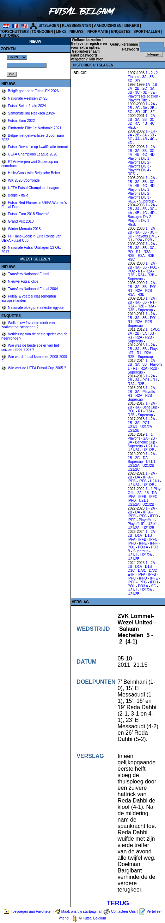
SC (153, 586)
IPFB (131, 481)
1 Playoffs (140, 436)
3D (137, 81)
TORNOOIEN (42, 32)
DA (145, 458)
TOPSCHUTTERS (14, 32)
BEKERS (131, 26)
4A (137, 123)
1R (153, 131)
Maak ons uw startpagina (80, 911)
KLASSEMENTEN (76, 26)
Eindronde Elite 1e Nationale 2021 (34, 128)
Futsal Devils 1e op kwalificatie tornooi (37, 147)
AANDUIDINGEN (108, 26)
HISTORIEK (9, 35)
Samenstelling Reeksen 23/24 (31, 113)
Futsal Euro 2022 (21, 121)
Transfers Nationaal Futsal (28, 274)
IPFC (143, 481)
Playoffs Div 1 (138, 158)
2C (144, 88)
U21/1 (132, 427)
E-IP (131, 574)
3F (153, 112)
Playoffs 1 (146, 520)
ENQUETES (120, 32)
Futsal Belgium (94, 918)
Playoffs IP (136, 524)
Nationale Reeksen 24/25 (27, 98)
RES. (132, 127)
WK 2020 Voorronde (23, 180)
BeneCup (149, 407)
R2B (148, 240)
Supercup (146, 201)
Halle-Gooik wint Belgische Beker (33, 173)
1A (148, 85)
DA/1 (142, 570)
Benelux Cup (145, 442)
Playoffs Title (138, 100)
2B (137, 88)
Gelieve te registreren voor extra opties (89, 45)
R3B (150, 256)
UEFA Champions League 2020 (32, 154)
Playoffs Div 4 (138, 170)
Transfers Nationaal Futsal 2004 (32, 289)
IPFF (154, 543)
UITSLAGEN (49, 26)
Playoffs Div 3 (138, 166)
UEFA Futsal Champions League (33, 188)
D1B (148, 535)
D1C (131, 570)
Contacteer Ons (123, 911)
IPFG (143, 582)
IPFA (147, 477)
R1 (130, 240)
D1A (138, 535)
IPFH (154, 582)
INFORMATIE (97, 32)
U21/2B (133, 431)
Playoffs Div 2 (138, 162)
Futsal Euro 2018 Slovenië (28, 214)
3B (151, 77)
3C (130, 81)
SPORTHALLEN (147, 32)
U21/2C (134, 469)
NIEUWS (76, 32)
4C (152, 123)
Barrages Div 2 (139, 217)
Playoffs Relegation (143, 96)
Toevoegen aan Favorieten (31, 911)
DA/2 (153, 570)
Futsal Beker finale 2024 (26, 106)
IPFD (132, 500)
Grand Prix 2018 (20, 221)
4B (145, 123)
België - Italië (18, 195)
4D (130, 143)
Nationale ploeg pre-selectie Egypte (35, 308)
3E (153, 92)
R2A (138, 240)
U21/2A (146, 427)
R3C (131, 259)
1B (155, 85)
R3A (141, 256)
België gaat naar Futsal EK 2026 (33, 91)
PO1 (153, 267)
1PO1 (155, 329)
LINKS (61, 32)
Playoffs (148, 392)
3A (144, 77)
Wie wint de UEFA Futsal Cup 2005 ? (36, 368)
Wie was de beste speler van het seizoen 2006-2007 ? (30, 347)
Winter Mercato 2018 (24, 229)
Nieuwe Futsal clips (22, 281)
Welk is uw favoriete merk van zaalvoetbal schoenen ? (28, 325)
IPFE (131, 520)
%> (17, 57)
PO (130, 252)
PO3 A (143, 547)
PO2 (131, 271)
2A (130, 88)
